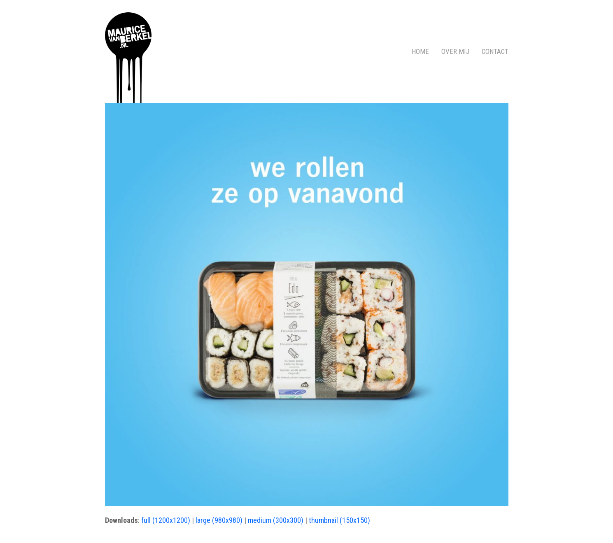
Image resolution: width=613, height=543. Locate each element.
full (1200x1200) (165, 520)
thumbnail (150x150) (339, 520)
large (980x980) (219, 520)
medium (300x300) (275, 520)
